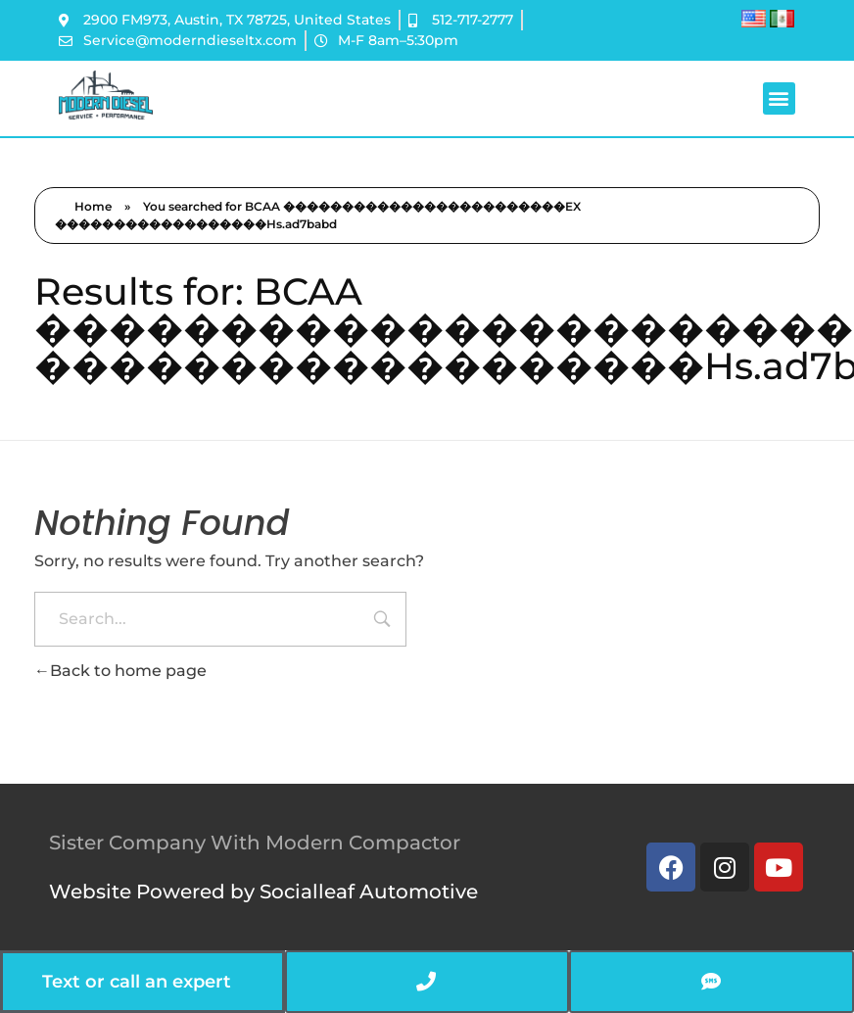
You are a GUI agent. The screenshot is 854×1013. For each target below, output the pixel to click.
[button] (779, 98)
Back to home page (120, 670)
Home (93, 206)
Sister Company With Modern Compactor (254, 842)
